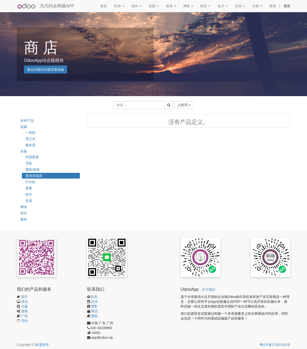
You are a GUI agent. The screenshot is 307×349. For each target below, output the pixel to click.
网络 (23, 207)
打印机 (30, 182)
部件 (23, 213)
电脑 (23, 127)
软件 (28, 194)
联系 (94, 297)
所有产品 (27, 120)
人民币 (183, 105)
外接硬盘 (32, 157)
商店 (94, 311)
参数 (24, 311)
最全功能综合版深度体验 (45, 69)
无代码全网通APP (57, 6)
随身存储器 (33, 176)
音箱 (28, 201)
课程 (94, 316)
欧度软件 (42, 345)
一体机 (30, 132)
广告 (24, 316)
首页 (24, 297)
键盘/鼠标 (32, 169)
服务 (23, 219)
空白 (24, 321)
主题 (24, 306)
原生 (24, 301)
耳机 (28, 163)
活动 (94, 301)
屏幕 (28, 188)
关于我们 (208, 289)
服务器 (30, 145)
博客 (94, 306)
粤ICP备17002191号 (275, 345)
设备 (23, 151)
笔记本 (30, 139)
